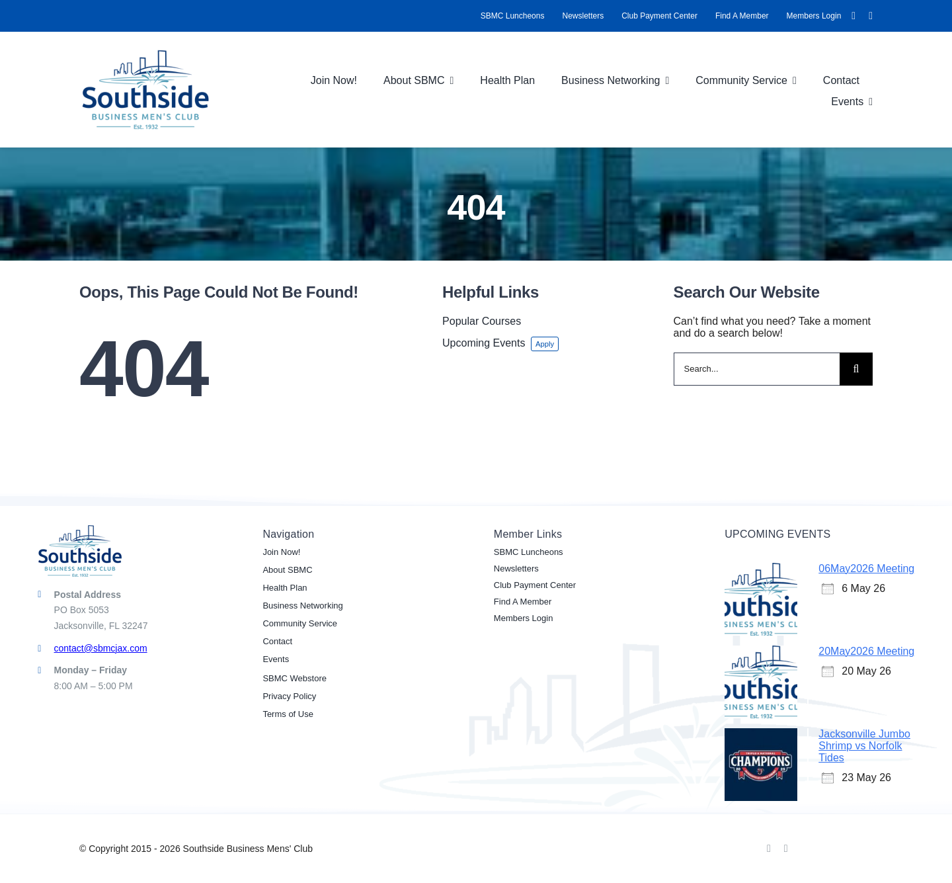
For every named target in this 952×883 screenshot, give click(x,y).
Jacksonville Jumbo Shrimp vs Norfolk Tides (864, 745)
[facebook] (853, 16)
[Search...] (757, 369)
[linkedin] (871, 16)
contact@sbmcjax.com (100, 648)
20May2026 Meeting (866, 651)
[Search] (856, 369)
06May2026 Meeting (866, 568)
